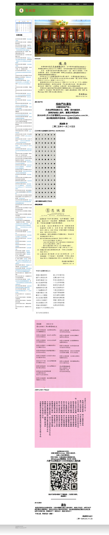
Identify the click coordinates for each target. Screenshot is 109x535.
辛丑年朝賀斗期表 (22, 198)
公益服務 (40, 4)
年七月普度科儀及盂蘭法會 (22, 142)
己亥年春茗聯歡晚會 (24, 266)
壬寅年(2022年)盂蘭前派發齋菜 (25, 140)
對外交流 (47, 4)
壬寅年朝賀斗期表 (28, 160)
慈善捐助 (28, 250)
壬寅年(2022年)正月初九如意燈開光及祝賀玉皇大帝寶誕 (23, 150)
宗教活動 (70, 4)
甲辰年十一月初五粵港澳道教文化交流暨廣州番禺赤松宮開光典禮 (23, 72)
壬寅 (17, 142)
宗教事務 (32, 4)
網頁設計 (17, 527)
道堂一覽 (25, 4)
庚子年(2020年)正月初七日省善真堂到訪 (23, 225)
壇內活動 (62, 4)
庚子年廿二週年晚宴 (23, 145)
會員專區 (77, 4)
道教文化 (55, 4)
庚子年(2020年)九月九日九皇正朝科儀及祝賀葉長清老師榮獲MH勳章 (23, 201)
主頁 (18, 4)
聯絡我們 (85, 4)
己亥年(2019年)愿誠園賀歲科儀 (23, 271)
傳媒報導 (16, 145)
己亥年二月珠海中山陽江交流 (23, 260)
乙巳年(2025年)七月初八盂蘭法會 (22, 49)
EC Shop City (22, 527)
